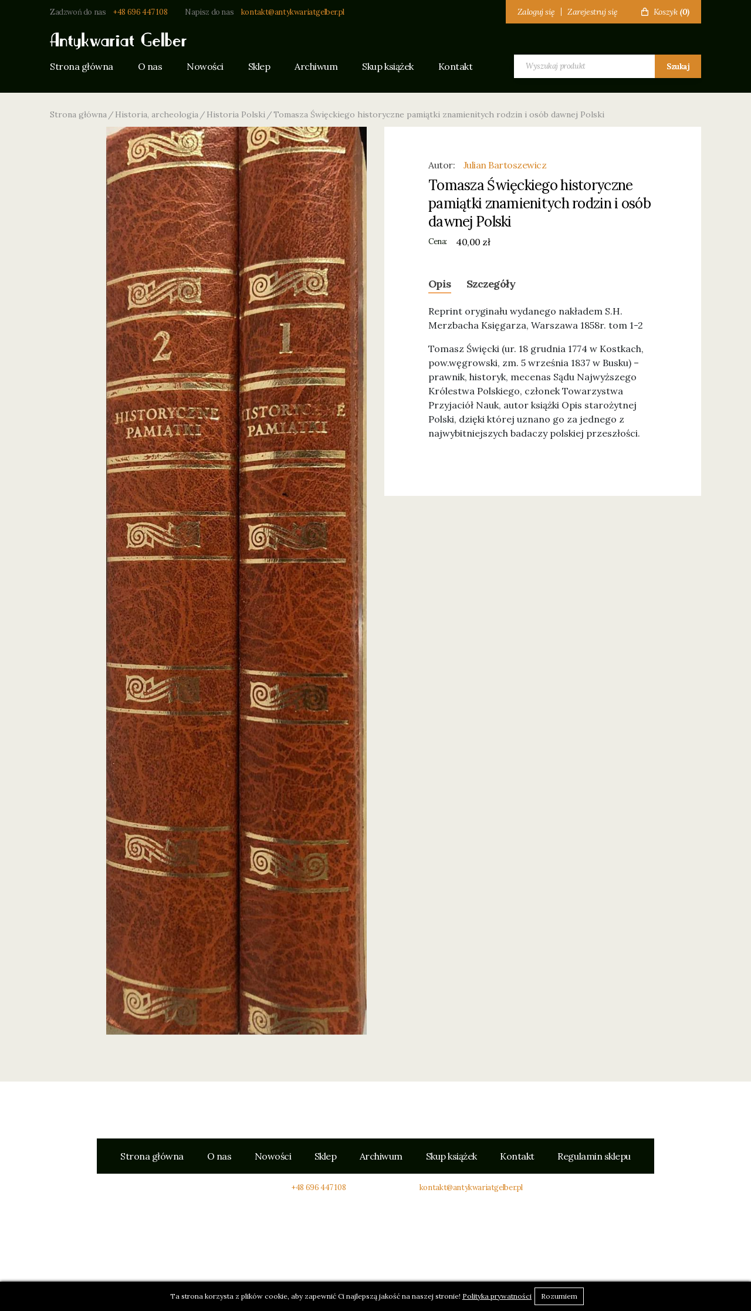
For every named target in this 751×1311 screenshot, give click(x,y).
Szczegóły (490, 283)
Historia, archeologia (156, 114)
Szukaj (678, 67)
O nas (150, 66)
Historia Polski (236, 114)
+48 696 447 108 (140, 12)
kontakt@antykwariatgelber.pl (292, 12)
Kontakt (459, 66)
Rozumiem (559, 1296)
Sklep (261, 66)
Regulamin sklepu (595, 1156)
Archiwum (318, 66)
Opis (439, 283)
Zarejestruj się (592, 11)
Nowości (206, 66)
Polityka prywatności (497, 1296)
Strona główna (81, 66)
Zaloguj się (536, 11)
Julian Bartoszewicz (505, 165)
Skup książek (391, 66)
